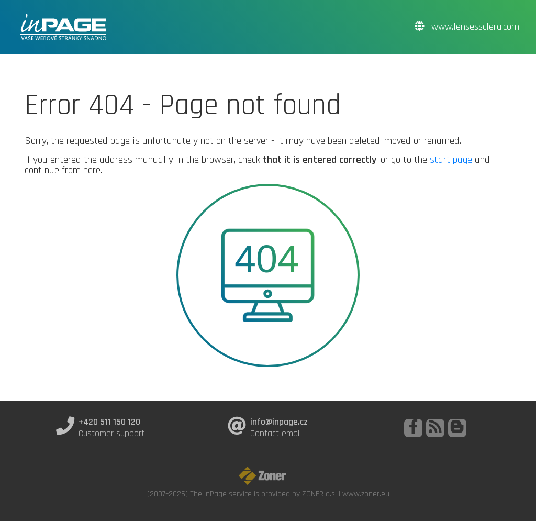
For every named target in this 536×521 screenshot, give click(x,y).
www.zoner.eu (365, 494)
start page (451, 160)
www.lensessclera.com (467, 27)
